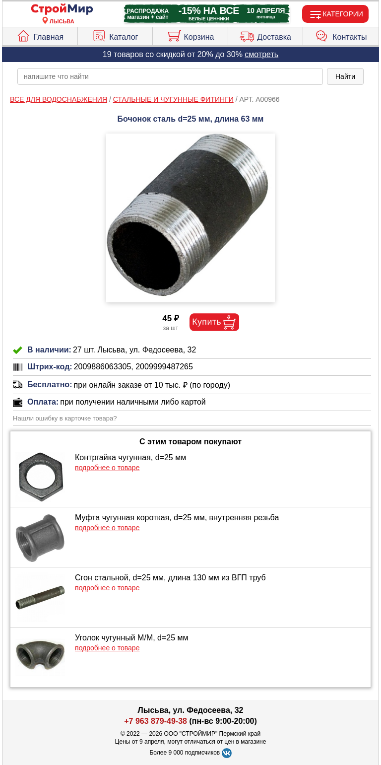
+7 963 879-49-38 (155, 721)
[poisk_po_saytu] (170, 76)
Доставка (265, 34)
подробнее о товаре (107, 468)
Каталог (115, 34)
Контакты (341, 34)
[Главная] (62, 9)
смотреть (261, 54)
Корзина (190, 34)
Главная (40, 34)
